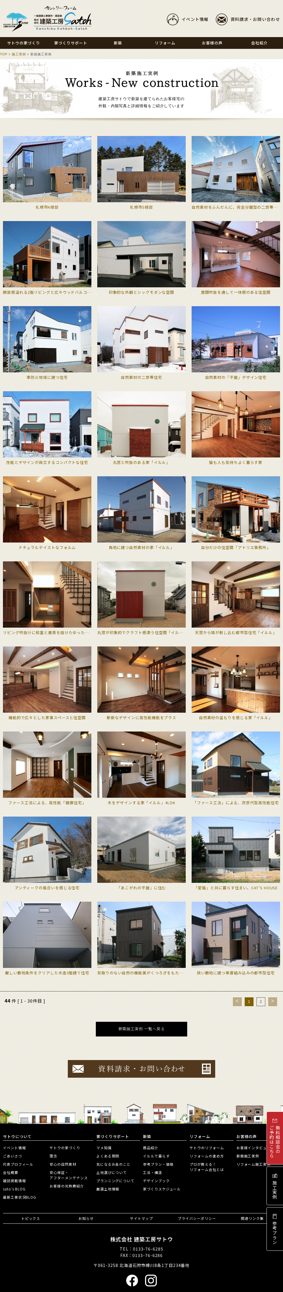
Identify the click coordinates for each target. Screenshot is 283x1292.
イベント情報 (195, 19)
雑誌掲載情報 (14, 1180)
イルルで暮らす (156, 1155)
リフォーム (200, 1136)
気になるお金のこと (113, 1164)
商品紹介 (150, 1147)
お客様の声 (246, 1136)
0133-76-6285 (148, 1249)
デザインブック (156, 1180)
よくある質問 (107, 1155)
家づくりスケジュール (162, 1188)
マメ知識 (104, 1147)
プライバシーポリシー (197, 1218)
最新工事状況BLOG (19, 1197)
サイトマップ (141, 1218)
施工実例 (19, 54)
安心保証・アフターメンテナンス (69, 1175)
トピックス (30, 1218)
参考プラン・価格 (158, 1164)
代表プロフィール (18, 1164)
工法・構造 (152, 1172)
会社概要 (10, 1172)
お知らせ (86, 1218)
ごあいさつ (12, 1155)
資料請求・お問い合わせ (255, 19)
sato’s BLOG (14, 1188)
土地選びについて (111, 1172)
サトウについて (17, 1136)
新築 (147, 1136)
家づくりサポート (112, 1136)
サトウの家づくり (65, 1147)
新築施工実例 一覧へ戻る (142, 1028)
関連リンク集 (252, 1218)
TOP (3, 54)
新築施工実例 (247, 1155)
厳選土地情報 (107, 1188)
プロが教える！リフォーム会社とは (207, 1167)
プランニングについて (115, 1180)
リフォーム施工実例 (253, 1164)
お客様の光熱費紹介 (67, 1185)
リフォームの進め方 (207, 1155)
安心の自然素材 (63, 1164)
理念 (53, 1155)
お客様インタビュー (253, 1147)
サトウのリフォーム (207, 1147)
